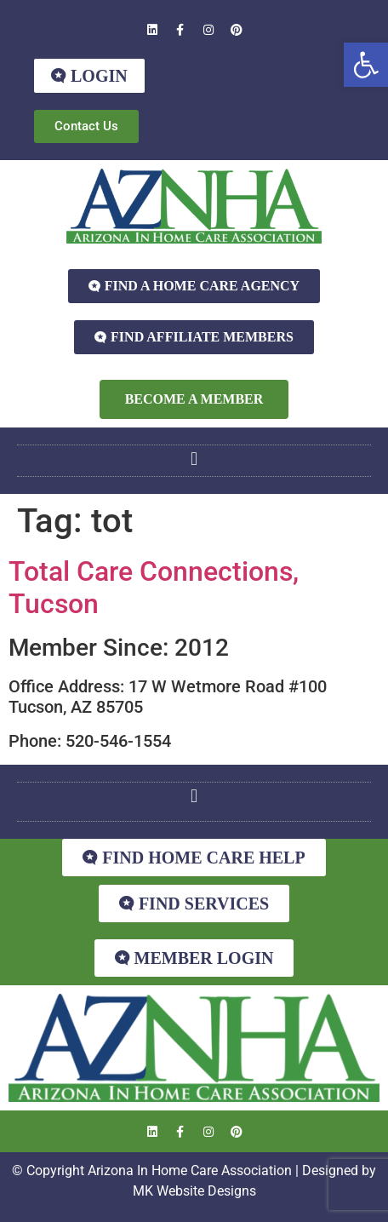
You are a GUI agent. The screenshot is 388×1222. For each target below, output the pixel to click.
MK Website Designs (194, 1191)
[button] (366, 65)
